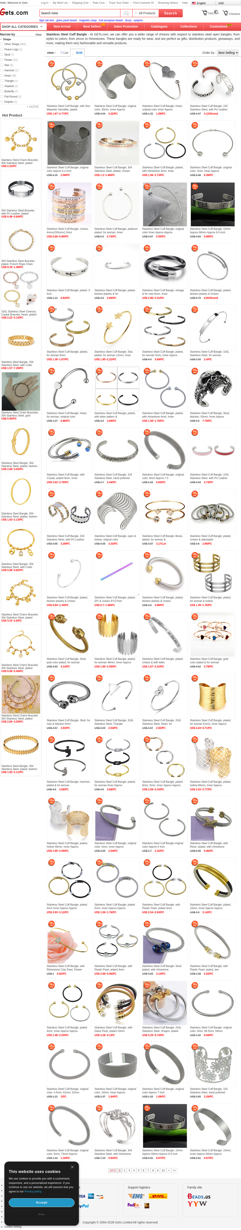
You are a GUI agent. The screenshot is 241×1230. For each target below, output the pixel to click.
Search (170, 13)
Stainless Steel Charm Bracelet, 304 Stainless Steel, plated (19, 162)
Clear (38, 34)
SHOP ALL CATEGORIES (20, 26)
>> (174, 1170)
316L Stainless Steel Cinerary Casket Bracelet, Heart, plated (18, 313)
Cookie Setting (12, 1226)
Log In (44, 2)
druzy (128, 20)
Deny (42, 1214)
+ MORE (32, 106)
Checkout (234, 14)
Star (8, 65)
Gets (14, 11)
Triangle (11, 80)
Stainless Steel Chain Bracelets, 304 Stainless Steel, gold (20, 414)
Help (185, 2)
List (66, 52)
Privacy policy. (33, 1191)
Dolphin (10, 101)
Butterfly (11, 91)
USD (221, 3)
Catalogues (159, 26)
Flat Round (12, 96)
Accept (42, 1202)
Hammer (11, 70)
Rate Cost (99, 2)
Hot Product (12, 115)
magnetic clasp (88, 20)
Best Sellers (92, 26)
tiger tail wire (46, 20)
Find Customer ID (143, 2)
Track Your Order (119, 2)
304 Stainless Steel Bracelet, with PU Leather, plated (18, 212)
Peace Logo (13, 49)
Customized (218, 26)
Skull (9, 54)
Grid (79, 52)
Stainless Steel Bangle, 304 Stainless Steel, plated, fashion (19, 465)
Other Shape (15, 44)
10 (163, 1170)
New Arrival (62, 26)
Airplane (11, 86)
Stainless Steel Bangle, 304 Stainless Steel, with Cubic (17, 364)
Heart (10, 75)
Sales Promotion (126, 26)
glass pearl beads (66, 20)
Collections (189, 26)
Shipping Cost (80, 2)
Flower (11, 59)
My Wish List (60, 2)
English (201, 3)
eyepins (138, 20)
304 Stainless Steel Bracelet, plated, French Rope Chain (18, 263)
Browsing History (168, 2)
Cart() (213, 13)
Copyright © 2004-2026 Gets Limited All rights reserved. (121, 1222)
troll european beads (111, 20)
